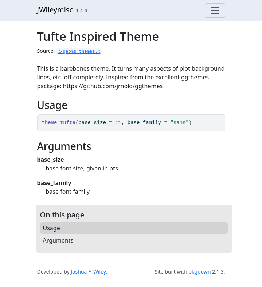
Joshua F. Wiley (88, 271)
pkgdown (199, 271)
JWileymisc (55, 10)
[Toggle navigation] (215, 10)
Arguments (58, 240)
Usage (51, 228)
